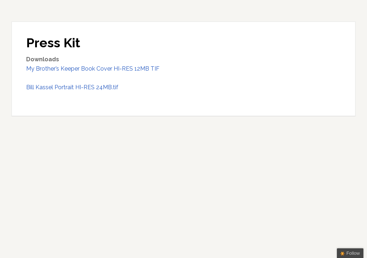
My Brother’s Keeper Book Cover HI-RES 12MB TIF (92, 68)
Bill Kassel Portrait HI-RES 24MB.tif (72, 87)
